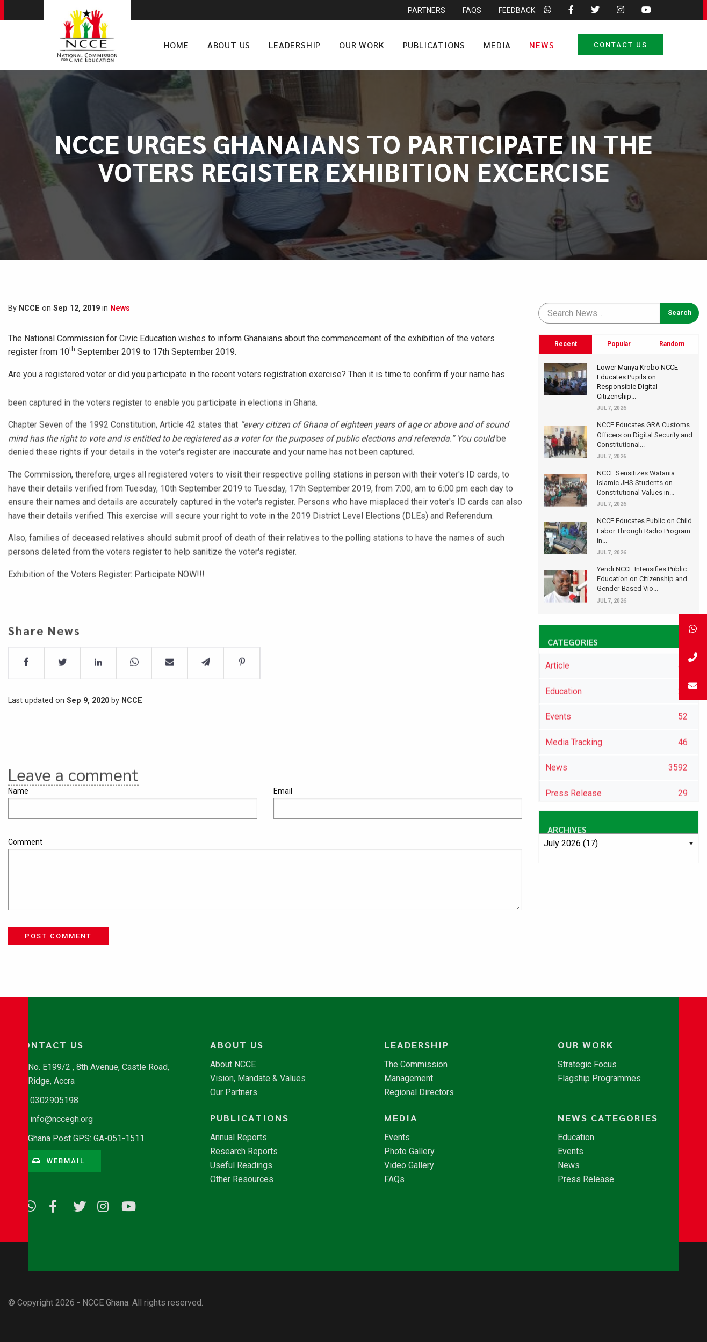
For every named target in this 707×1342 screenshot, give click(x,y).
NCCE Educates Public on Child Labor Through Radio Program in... (644, 530)
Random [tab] (671, 344)
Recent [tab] (565, 344)
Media (497, 44)
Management (408, 1078)
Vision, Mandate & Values (258, 1078)
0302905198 (54, 1100)
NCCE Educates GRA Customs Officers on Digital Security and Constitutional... (644, 434)
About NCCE (233, 1064)
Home (176, 44)
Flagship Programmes (599, 1078)
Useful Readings (241, 1165)
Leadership (295, 44)
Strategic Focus (587, 1064)
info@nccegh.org (61, 1119)
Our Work (361, 44)
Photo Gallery (409, 1151)
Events (397, 1137)
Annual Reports (238, 1137)
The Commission (416, 1064)
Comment (25, 842)
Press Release (586, 1179)
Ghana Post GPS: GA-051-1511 (86, 1138)
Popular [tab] (619, 344)
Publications (434, 44)
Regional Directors (419, 1092)
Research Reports (244, 1151)
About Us (228, 44)
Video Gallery (409, 1165)
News (541, 44)
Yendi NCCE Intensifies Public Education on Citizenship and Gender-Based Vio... (642, 578)
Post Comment (58, 936)
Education (576, 1137)
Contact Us (620, 45)
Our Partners (233, 1092)
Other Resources (241, 1179)
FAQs (394, 1179)
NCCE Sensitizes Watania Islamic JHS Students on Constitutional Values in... (636, 482)
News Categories (608, 1118)
